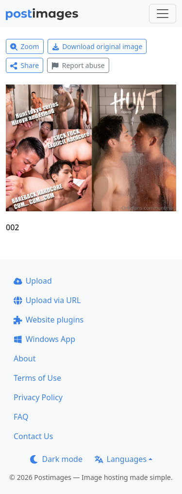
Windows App (44, 339)
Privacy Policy (38, 397)
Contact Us (33, 436)
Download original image (97, 46)
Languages (121, 459)
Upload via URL (47, 300)
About (24, 358)
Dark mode (56, 459)
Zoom (24, 46)
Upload (33, 280)
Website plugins (48, 319)
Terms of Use (37, 378)
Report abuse (77, 65)
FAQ (21, 416)
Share (24, 65)
